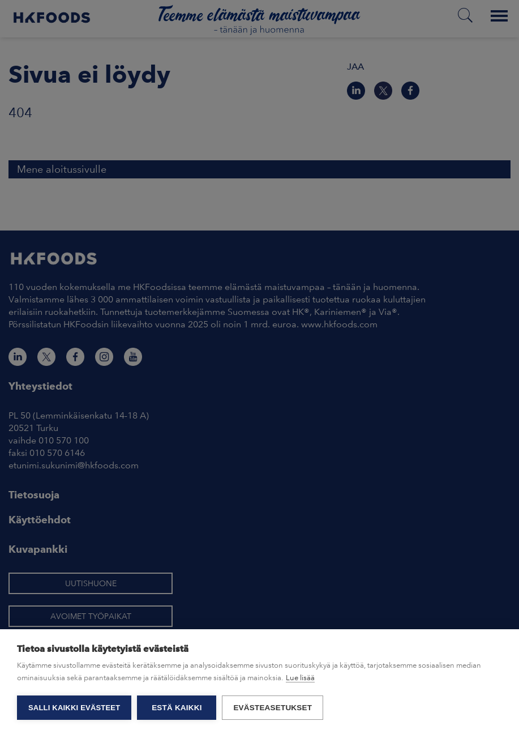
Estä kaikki (176, 707)
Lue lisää (300, 677)
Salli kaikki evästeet (74, 707)
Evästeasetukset (272, 707)
